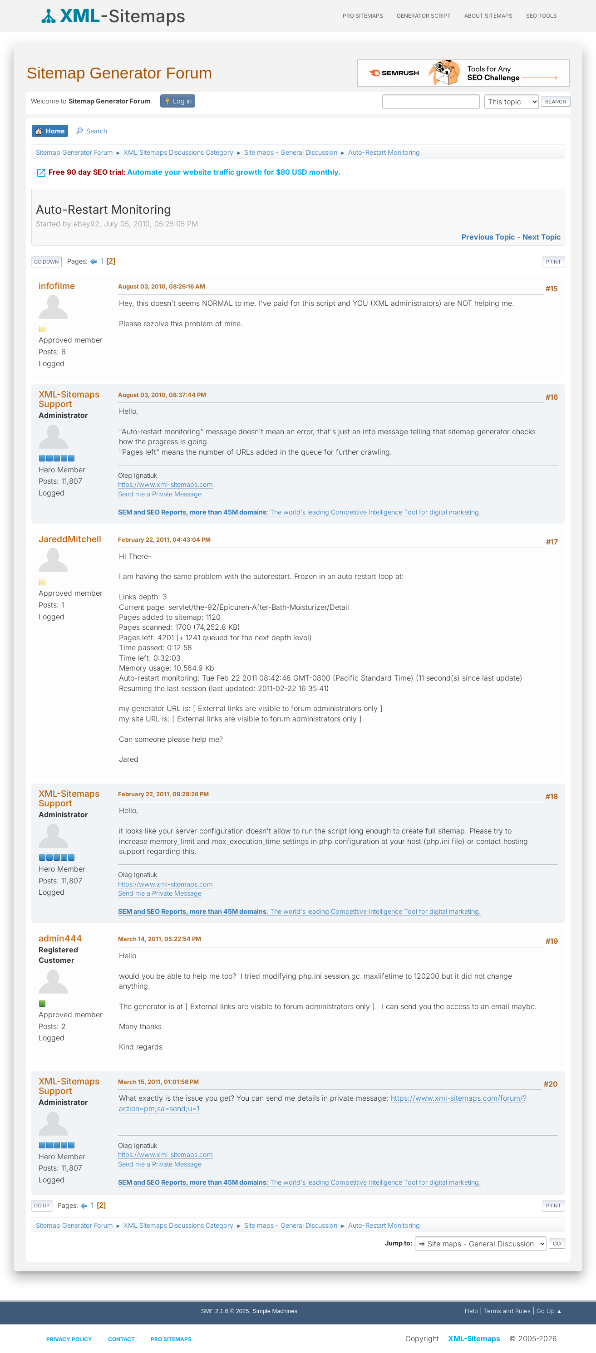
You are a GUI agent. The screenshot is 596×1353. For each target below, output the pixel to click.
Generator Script (424, 15)
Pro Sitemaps (171, 1339)
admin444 (60, 938)
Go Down (46, 262)
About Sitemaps (488, 15)
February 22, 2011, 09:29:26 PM (163, 794)
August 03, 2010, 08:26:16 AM (161, 286)
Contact (121, 1339)
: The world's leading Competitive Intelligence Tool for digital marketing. (299, 512)
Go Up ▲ (549, 1310)
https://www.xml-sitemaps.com (165, 484)
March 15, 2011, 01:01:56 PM (158, 1081)
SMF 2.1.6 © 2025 (225, 1311)
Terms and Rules (507, 1310)
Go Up (41, 1205)
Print (553, 262)
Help (471, 1310)
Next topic (541, 236)
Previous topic (488, 236)
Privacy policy (69, 1339)
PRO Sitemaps (363, 15)
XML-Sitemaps (474, 1338)
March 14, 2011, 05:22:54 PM (159, 938)
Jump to (397, 1243)
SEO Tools (541, 15)
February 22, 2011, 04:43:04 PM (164, 539)
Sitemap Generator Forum (119, 73)
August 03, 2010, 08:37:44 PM (162, 394)
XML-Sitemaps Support (69, 399)
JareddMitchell (70, 539)
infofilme (57, 285)
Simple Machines (274, 1311)
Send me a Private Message (160, 494)
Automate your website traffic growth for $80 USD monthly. (188, 171)
